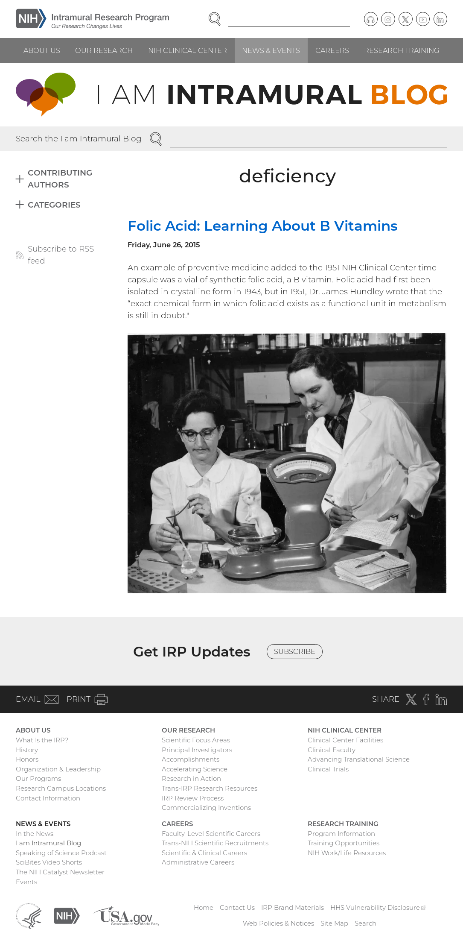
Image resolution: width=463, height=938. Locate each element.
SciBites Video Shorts (49, 862)
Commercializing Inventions (206, 807)
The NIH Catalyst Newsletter (60, 872)
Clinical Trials (328, 769)
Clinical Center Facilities (345, 740)
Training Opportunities (343, 843)
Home (203, 907)
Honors (27, 759)
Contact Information (48, 798)
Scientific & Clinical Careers (204, 853)
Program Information (341, 834)
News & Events (271, 50)
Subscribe (294, 651)
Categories (54, 205)
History (27, 750)
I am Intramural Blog (48, 843)
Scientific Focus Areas (196, 740)
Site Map (334, 923)
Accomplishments (190, 759)
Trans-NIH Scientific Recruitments (215, 843)
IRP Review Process (193, 798)
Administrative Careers (198, 862)
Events (26, 882)
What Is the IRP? (42, 740)
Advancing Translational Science (359, 759)
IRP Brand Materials (292, 907)
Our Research (104, 50)
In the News (34, 834)
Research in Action (191, 778)
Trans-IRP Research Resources (209, 788)
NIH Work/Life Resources (347, 853)
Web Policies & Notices (278, 923)
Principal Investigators (197, 750)
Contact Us (237, 907)
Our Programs (38, 778)
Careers (332, 50)
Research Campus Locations (61, 788)
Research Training (402, 50)
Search (365, 923)
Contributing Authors (60, 179)
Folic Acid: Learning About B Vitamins (263, 225)
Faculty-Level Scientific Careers (211, 834)
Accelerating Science (194, 769)
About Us (41, 50)
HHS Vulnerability (378, 907)
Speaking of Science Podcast (61, 853)
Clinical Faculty (331, 750)
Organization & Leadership (58, 769)
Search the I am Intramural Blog (79, 139)
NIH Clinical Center (187, 50)
